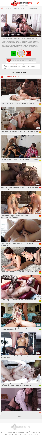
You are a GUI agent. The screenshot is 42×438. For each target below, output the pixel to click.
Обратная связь (8, 434)
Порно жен (7, 68)
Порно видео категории (30, 65)
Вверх (38, 409)
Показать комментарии (21, 72)
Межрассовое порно (28, 66)
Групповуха (17, 66)
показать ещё (21, 416)
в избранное (21, 60)
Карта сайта (18, 434)
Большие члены (9, 66)
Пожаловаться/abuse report (25, 436)
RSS (24, 434)
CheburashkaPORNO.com (21, 3)
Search (38, 3)
